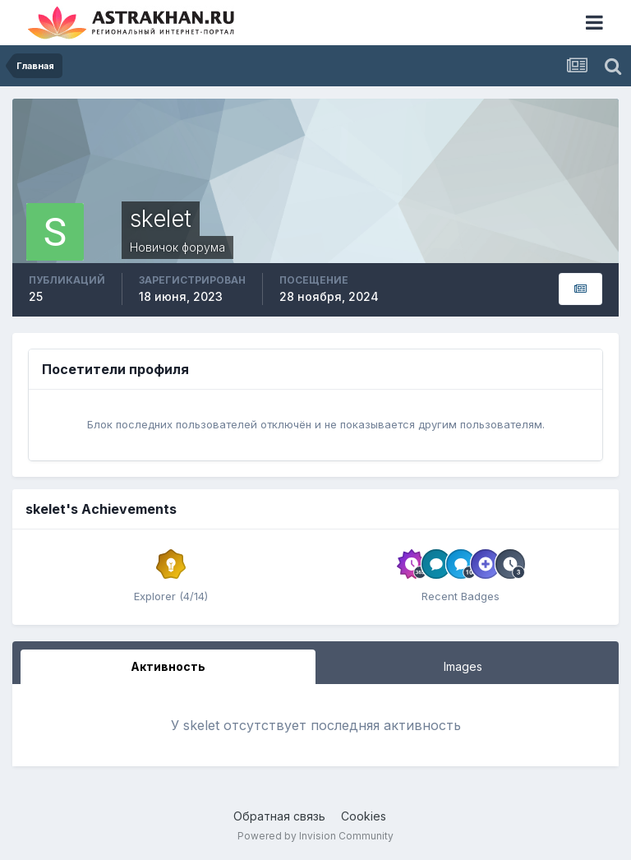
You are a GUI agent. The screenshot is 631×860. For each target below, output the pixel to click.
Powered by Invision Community (315, 836)
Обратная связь (279, 816)
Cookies (363, 816)
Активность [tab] (168, 666)
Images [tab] (463, 666)
